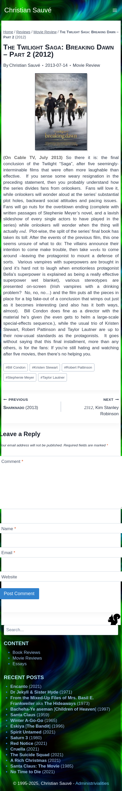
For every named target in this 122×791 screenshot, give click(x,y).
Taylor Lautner (52, 377)
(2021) (25, 686)
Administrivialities (92, 783)
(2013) (30, 403)
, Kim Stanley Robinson (92, 406)
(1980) (26, 737)
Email (8, 552)
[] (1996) (37, 726)
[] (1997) (60, 709)
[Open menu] (115, 10)
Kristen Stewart (45, 367)
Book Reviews (26, 652)
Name (8, 528)
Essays (20, 663)
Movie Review (86, 65)
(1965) (33, 720)
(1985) (41, 766)
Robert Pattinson (78, 367)
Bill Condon (15, 367)
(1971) (41, 692)
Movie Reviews (27, 658)
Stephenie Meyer (20, 377)
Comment (12, 461)
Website (9, 576)
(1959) (29, 714)
